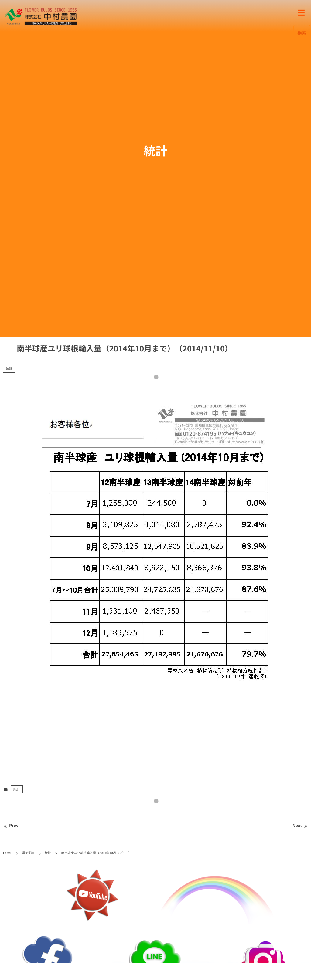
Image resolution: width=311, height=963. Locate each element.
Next (300, 825)
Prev (11, 825)
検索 (302, 32)
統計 (9, 368)
